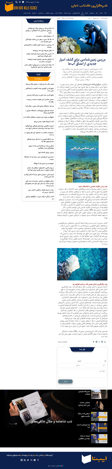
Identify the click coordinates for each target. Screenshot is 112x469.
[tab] (39, 74)
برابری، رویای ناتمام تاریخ (46, 152)
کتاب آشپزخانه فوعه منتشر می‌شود (44, 121)
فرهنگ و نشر (58, 13)
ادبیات (101, 13)
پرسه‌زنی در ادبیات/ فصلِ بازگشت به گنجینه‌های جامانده (38, 46)
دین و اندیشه (67, 13)
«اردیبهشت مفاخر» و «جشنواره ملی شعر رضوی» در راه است (39, 133)
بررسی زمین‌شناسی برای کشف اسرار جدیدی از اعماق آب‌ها (82, 62)
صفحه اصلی (104, 18)
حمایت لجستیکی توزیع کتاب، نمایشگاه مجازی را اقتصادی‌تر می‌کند (40, 111)
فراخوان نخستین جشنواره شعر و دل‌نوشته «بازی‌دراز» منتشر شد (40, 60)
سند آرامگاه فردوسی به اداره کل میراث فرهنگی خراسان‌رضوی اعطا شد (40, 140)
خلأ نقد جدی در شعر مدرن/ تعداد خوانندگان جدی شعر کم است (39, 40)
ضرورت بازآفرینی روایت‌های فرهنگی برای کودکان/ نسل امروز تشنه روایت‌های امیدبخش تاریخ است (39, 127)
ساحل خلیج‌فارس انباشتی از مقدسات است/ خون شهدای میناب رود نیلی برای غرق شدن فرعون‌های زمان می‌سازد (39, 183)
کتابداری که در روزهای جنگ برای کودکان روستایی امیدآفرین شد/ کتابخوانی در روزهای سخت (39, 30)
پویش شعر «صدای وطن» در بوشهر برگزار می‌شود (40, 84)
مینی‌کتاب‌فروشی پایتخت (84, 393)
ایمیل (79, 361)
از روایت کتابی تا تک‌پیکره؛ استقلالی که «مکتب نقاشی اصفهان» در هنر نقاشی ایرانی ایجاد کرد (40, 169)
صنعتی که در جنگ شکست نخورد (84, 415)
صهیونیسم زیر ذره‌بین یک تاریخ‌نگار (43, 163)
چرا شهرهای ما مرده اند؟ (83, 426)
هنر (97, 13)
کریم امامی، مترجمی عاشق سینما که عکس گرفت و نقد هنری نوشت (39, 175)
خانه (105, 13)
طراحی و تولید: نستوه (56, 466)
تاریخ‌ (86, 13)
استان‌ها (34, 13)
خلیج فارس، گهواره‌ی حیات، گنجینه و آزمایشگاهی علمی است (39, 89)
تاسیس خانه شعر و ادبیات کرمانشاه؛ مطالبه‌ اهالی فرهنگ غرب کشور (39, 55)
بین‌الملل (92, 13)
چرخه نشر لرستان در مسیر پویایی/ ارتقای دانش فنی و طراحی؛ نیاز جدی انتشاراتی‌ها (38, 66)
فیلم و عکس (27, 13)
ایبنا (89, 6)
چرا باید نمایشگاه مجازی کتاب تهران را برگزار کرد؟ (39, 106)
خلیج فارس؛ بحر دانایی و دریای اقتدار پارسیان (40, 95)
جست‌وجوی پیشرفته (13, 455)
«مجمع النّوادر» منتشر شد (44, 36)
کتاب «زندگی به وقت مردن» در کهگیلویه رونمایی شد (39, 197)
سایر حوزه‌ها (96, 18)
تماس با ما (39, 455)
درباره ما (31, 455)
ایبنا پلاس (40, 13)
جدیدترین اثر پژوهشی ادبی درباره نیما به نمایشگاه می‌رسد (39, 158)
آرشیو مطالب (49, 455)
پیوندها (24, 455)
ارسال (65, 381)
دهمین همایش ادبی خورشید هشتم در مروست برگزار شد (40, 100)
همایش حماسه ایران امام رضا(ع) (84, 404)
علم (82, 13)
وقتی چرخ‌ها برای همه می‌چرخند (42, 50)
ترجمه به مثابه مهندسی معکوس (84, 437)
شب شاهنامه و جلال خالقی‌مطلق (51, 421)
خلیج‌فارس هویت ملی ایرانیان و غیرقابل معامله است (38, 117)
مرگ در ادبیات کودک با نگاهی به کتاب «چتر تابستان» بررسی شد (41, 191)
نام (105, 361)
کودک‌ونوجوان (76, 13)
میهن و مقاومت (49, 13)
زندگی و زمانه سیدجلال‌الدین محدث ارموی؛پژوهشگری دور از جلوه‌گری (41, 147)
